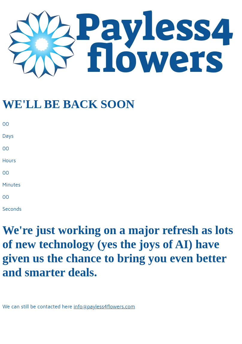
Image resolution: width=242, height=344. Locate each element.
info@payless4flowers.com (104, 307)
